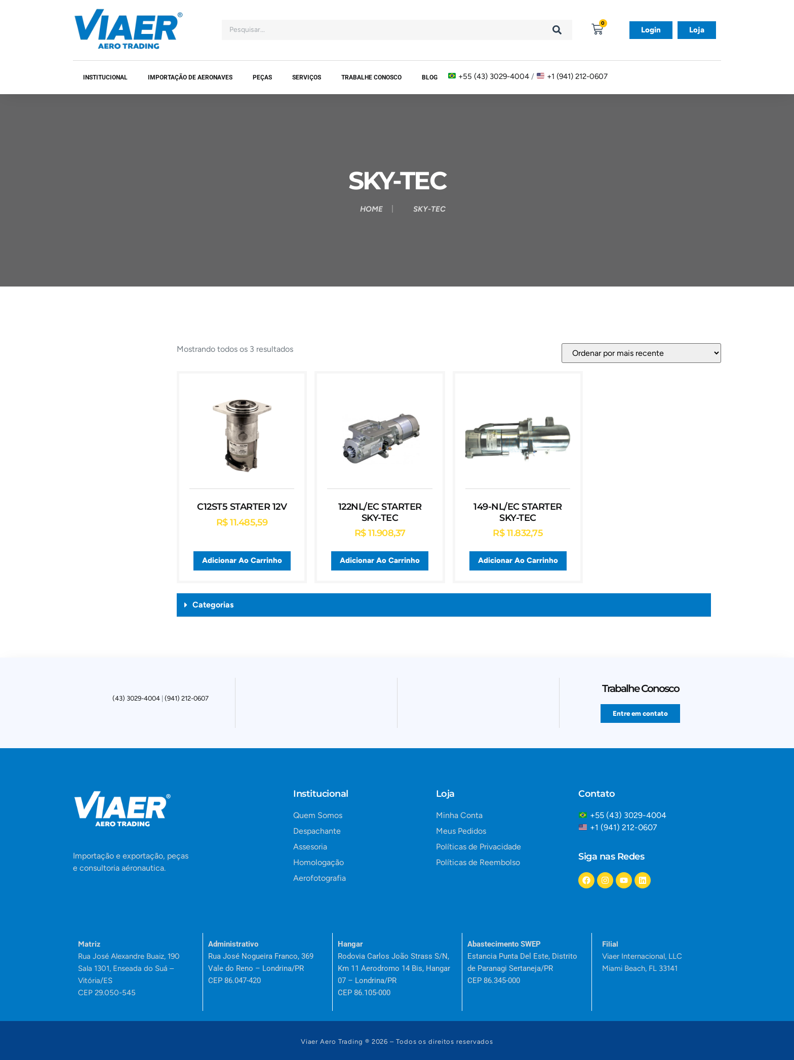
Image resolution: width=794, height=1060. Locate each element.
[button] (444, 605)
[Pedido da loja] (641, 353)
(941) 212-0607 (187, 700)
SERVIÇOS (306, 77)
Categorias (212, 604)
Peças (262, 77)
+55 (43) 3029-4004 (493, 75)
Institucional (105, 77)
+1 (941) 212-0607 (577, 75)
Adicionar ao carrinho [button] (242, 560)
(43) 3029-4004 (136, 700)
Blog (430, 77)
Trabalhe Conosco (371, 77)
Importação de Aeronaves (190, 77)
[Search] (557, 30)
